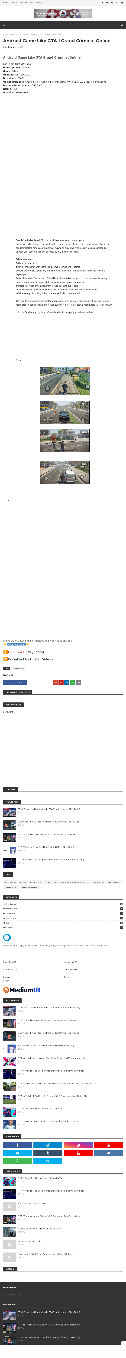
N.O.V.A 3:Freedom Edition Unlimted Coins (39, 1228)
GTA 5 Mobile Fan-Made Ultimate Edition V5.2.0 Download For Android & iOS (57, 1083)
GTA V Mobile (63, 913)
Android (23, 882)
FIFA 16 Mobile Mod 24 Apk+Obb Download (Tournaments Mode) (51, 859)
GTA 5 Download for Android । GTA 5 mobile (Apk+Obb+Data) (49, 809)
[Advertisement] (63, 118)
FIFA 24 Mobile (113, 882)
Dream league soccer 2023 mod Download (72, 882)
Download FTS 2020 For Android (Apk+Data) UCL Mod (45, 1254)
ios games (63, 927)
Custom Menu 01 (10, 969)
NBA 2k (63, 923)
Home (5, 2)
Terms (66, 977)
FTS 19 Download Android (31, 1241)
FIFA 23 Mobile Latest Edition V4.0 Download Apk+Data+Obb (49, 834)
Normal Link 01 (9, 962)
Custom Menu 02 (71, 969)
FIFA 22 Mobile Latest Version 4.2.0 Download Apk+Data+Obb (49, 1121)
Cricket (48, 882)
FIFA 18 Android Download (31, 1203)
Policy (6, 980)
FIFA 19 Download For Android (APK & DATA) (40, 1108)
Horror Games (63, 918)
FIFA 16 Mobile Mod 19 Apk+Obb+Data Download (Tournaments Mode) (54, 1058)
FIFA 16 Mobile (98, 882)
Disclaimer (7, 977)
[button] (65, 398)
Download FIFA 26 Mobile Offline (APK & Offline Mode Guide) (49, 821)
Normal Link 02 (70, 962)
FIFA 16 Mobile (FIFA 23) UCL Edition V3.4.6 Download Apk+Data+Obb (53, 1096)
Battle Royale (35, 882)
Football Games (11, 887)
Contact (23, 2)
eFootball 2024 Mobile (30, 887)
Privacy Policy (36, 2)
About (14, 2)
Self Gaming (9, 47)
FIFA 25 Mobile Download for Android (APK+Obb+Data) (46, 847)
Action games (15, 34)
